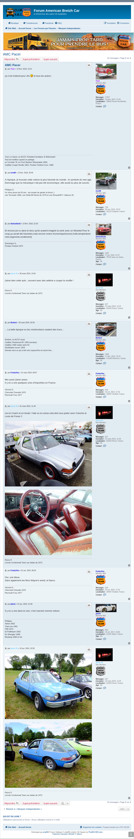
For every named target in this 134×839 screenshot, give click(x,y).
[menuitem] (58, 23)
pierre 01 (99, 288)
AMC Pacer (12, 54)
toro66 (98, 191)
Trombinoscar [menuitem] (30, 23)
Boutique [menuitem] (13, 23)
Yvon (98, 81)
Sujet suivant (50, 59)
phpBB (45, 832)
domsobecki (101, 237)
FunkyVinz (100, 373)
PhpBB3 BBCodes (96, 832)
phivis (98, 614)
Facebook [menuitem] (47, 23)
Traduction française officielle (63, 834)
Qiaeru (79, 834)
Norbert (99, 338)
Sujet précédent (31, 59)
